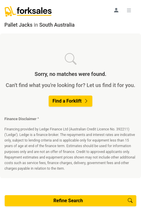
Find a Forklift (70, 101)
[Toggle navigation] (129, 10)
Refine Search (92, 200)
